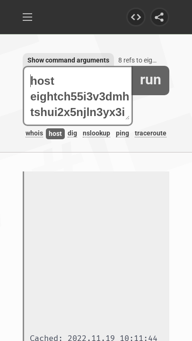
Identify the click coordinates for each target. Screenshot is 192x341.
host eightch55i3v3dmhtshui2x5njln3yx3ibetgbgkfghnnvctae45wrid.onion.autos (80, 96)
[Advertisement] (96, 253)
